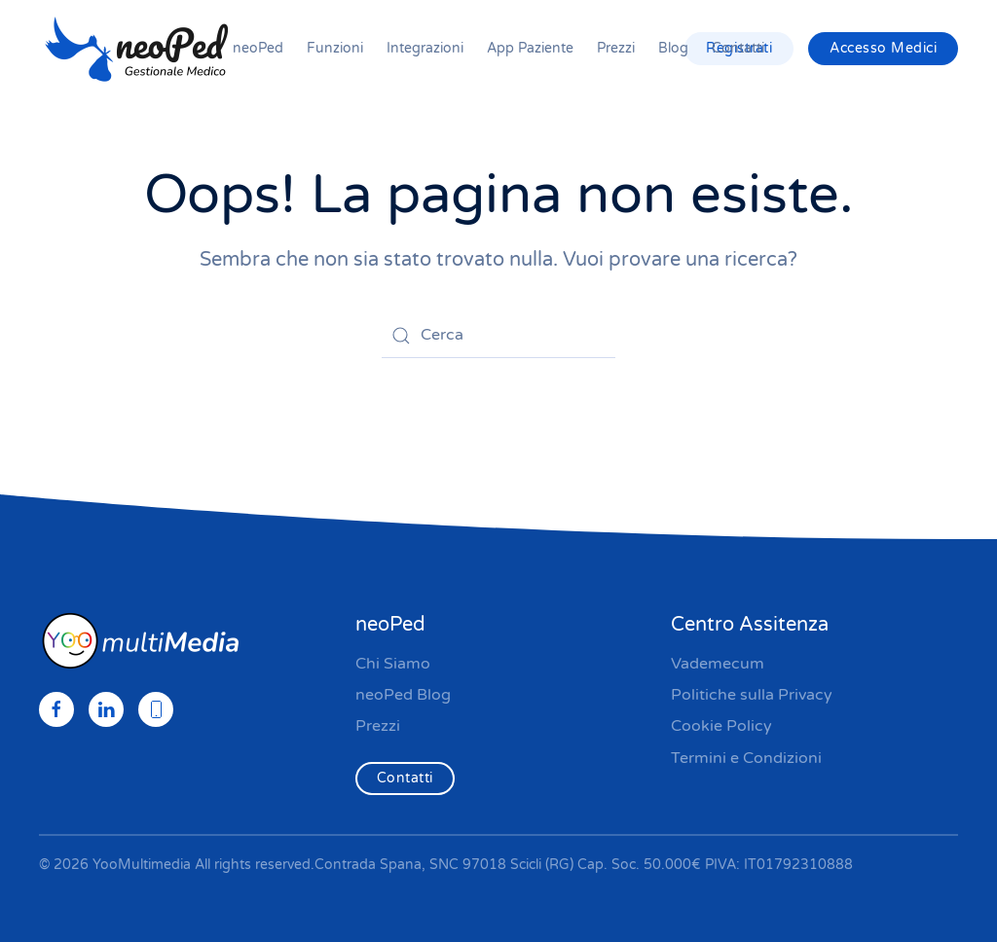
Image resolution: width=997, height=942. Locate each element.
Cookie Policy (721, 726)
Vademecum (717, 663)
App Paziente (530, 48)
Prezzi (616, 48)
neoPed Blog (403, 695)
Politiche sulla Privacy (751, 695)
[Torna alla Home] (136, 48)
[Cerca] (498, 335)
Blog (673, 48)
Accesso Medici (883, 48)
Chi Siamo (392, 663)
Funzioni (335, 48)
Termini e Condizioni (746, 758)
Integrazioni (425, 48)
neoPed (258, 48)
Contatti (738, 48)
